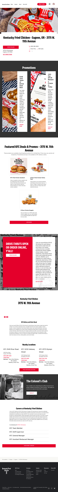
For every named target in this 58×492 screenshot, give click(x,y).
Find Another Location (29, 369)
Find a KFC (52, 470)
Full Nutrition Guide (18, 471)
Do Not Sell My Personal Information (25, 487)
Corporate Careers (39, 471)
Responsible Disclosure (29, 477)
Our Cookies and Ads (16, 487)
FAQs (45, 470)
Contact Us (46, 471)
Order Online (10, 47)
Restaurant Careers (39, 470)
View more (29, 222)
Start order (42, 4)
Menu (16, 470)
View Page (6, 357)
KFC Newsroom (28, 478)
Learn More (39, 281)
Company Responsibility (30, 474)
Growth (37, 474)
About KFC (28, 470)
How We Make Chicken (29, 471)
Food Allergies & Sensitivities (19, 474)
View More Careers (29, 445)
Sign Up (32, 393)
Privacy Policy (4, 487)
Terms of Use (9, 487)
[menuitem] (12, 4)
